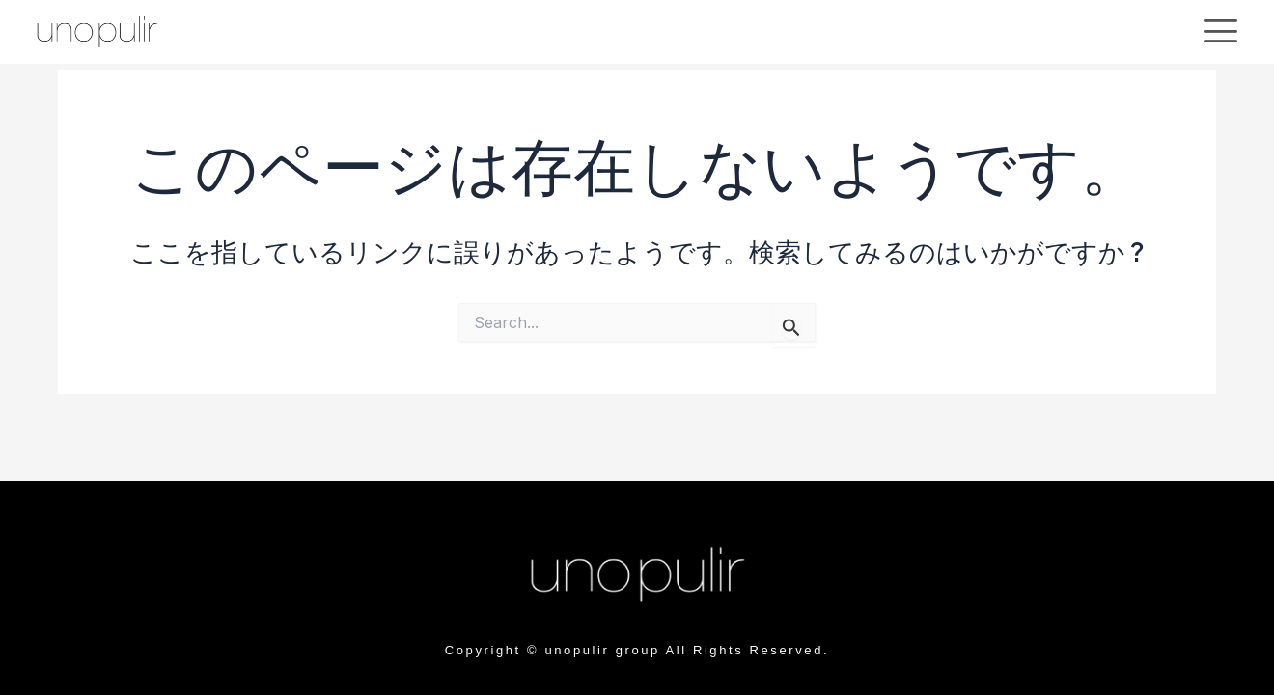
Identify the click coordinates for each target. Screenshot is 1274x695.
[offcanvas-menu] (1220, 31)
